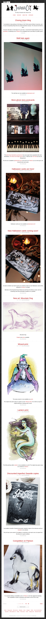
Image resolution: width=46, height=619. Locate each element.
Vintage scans (31, 611)
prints (23, 337)
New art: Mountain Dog (23, 298)
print (32, 399)
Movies (32, 610)
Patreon (18, 31)
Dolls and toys (15, 610)
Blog (8, 2)
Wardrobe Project (38, 611)
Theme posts (22, 611)
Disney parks (9, 610)
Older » (41, 603)
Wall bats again (23, 38)
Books (5, 610)
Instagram (28, 610)
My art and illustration (25, 39)
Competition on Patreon (23, 541)
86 (28, 603)
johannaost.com (30, 93)
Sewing (18, 611)
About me (24, 15)
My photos (7, 611)
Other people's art (13, 611)
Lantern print (23, 410)
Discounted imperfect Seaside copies (23, 473)
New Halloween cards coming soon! (23, 231)
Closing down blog (23, 20)
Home (14, 15)
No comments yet (23, 94)
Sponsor (31, 15)
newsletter (5, 31)
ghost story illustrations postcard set (14, 155)
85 (26, 603)
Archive (19, 15)
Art (4, 2)
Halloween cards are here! (23, 169)
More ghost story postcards (23, 100)
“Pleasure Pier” (28, 401)
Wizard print (23, 344)
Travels (27, 611)
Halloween (21, 170)
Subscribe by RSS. (12, 615)
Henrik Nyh (34, 615)
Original (18, 337)
